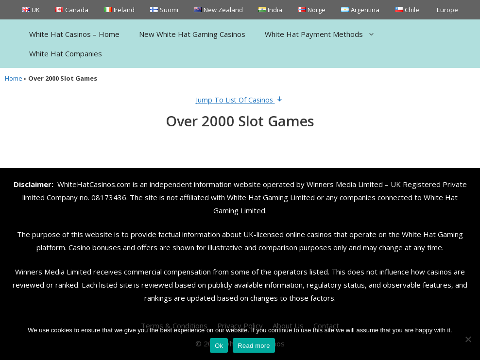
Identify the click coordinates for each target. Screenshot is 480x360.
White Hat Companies (65, 53)
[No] (468, 339)
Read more (254, 345)
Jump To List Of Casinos (240, 100)
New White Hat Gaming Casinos (192, 34)
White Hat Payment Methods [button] (325, 34)
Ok (219, 345)
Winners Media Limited (345, 184)
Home (13, 78)
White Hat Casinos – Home (74, 34)
